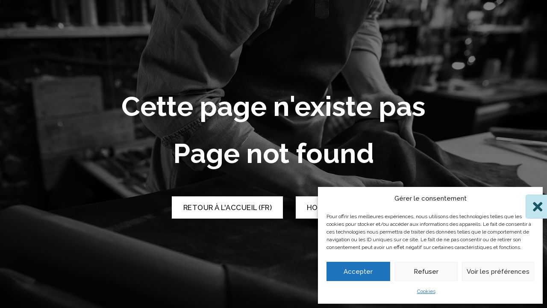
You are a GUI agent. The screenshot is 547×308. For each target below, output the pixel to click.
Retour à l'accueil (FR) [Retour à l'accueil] (227, 207)
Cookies (426, 291)
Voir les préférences (498, 271)
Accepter (358, 271)
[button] (530, 199)
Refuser (426, 271)
